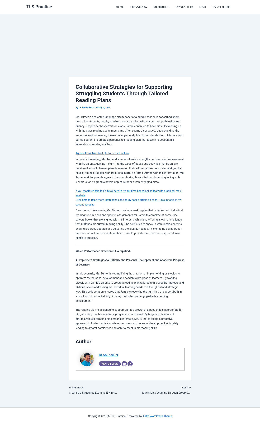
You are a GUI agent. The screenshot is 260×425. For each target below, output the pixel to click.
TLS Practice (39, 6)
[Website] (130, 364)
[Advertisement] (130, 40)
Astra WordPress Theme (157, 416)
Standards (165, 7)
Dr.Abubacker (109, 355)
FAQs (204, 6)
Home (125, 6)
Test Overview (142, 6)
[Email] (124, 364)
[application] (171, 7)
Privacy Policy (186, 6)
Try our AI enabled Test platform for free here (103, 153)
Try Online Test (222, 6)
